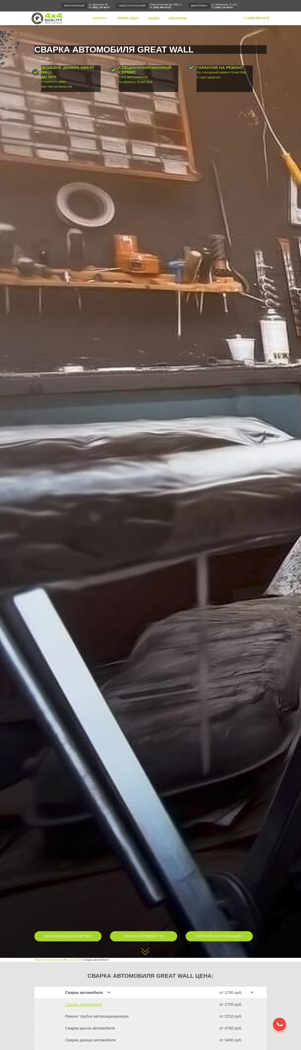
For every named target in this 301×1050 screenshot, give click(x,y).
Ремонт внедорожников (49, 959)
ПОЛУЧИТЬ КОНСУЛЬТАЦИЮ (219, 936)
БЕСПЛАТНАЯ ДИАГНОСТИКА (68, 936)
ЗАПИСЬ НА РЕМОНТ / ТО (143, 936)
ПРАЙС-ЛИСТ (128, 18)
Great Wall (73, 959)
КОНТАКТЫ (178, 18)
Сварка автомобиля (83, 1004)
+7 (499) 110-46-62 (222, 7)
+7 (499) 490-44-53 (160, 7)
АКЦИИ (154, 18)
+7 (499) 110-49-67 (99, 7)
